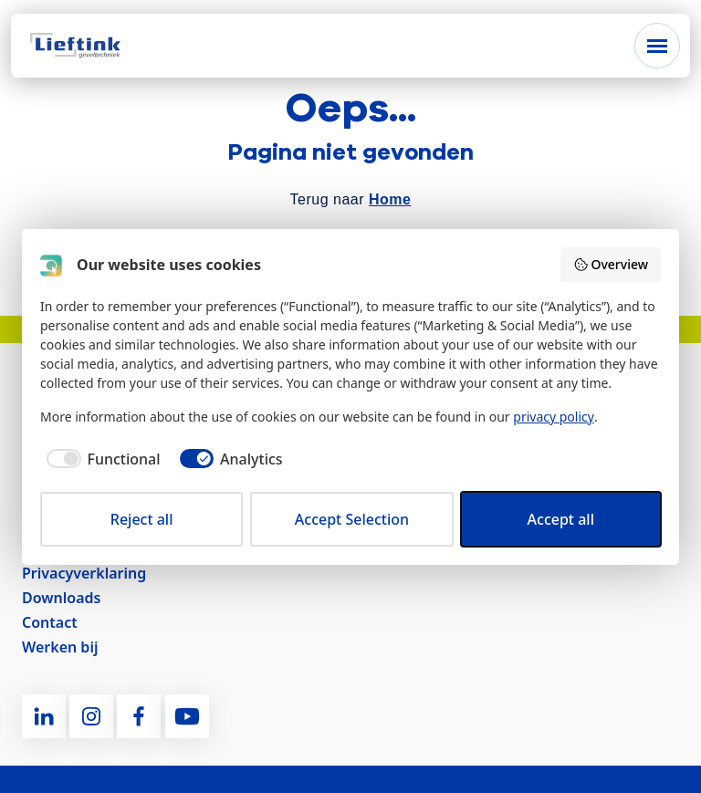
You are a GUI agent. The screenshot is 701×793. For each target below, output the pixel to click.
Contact (50, 622)
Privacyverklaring (84, 573)
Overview (610, 264)
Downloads (61, 598)
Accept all (561, 519)
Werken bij (60, 647)
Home (390, 199)
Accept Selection (352, 519)
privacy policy (553, 416)
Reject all (141, 519)
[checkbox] (100, 459)
